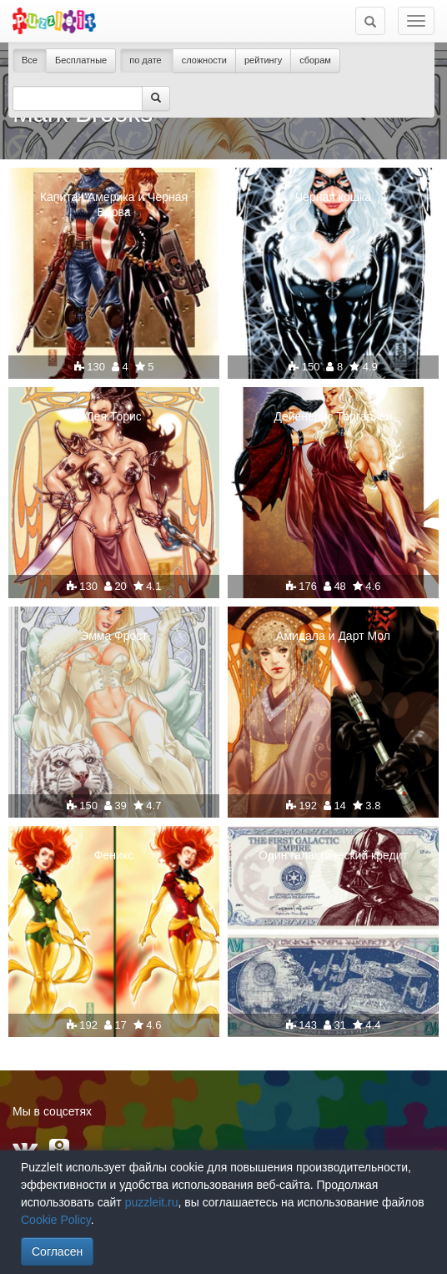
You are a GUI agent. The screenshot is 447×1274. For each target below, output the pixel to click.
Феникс (113, 855)
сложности (204, 60)
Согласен (57, 1251)
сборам (315, 60)
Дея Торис (114, 416)
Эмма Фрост (113, 635)
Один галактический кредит (333, 855)
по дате (146, 60)
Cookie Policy (56, 1219)
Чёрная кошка (333, 197)
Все (30, 60)
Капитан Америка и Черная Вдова (114, 204)
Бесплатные (81, 60)
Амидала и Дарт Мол (333, 635)
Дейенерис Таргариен (333, 416)
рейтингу (263, 60)
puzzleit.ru (151, 1202)
